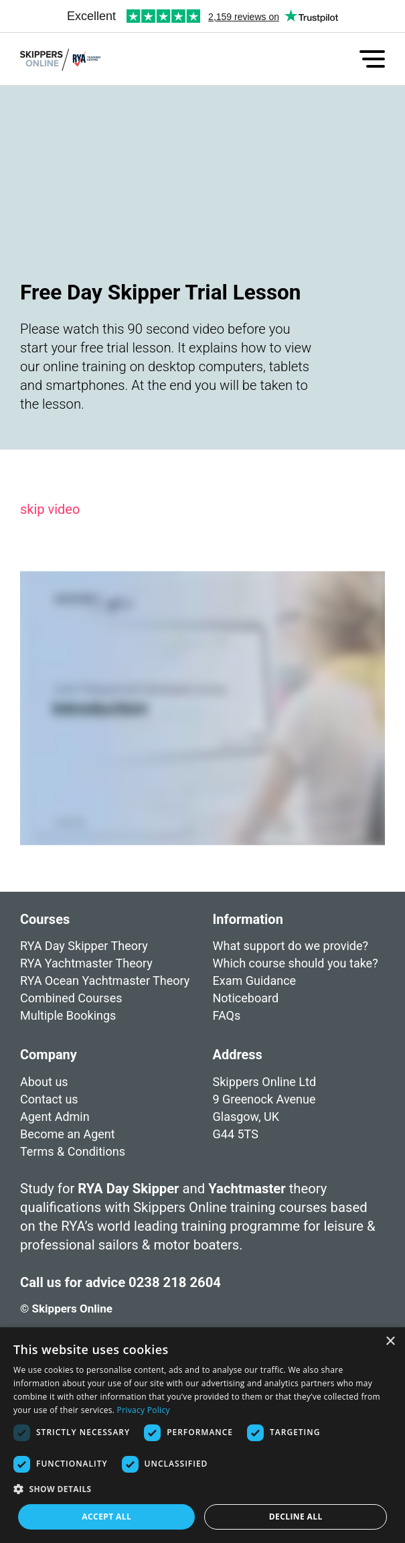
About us (44, 1098)
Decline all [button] (296, 1516)
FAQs (227, 1015)
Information (248, 919)
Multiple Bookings (68, 1015)
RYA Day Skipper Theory (84, 946)
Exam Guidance (255, 981)
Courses (45, 919)
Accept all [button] (106, 1516)
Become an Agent (67, 1151)
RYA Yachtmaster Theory (86, 963)
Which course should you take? (295, 963)
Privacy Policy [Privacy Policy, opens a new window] (143, 1410)
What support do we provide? (291, 946)
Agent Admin (55, 1133)
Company (48, 1071)
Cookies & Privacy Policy (85, 1186)
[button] (202, 1489)
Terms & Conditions (72, 1168)
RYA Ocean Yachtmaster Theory (104, 981)
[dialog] (202, 1435)
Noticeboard (246, 998)
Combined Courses (71, 998)
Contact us (49, 1116)
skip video (50, 509)
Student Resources (263, 1033)
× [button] (390, 1342)
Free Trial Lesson (65, 1033)
